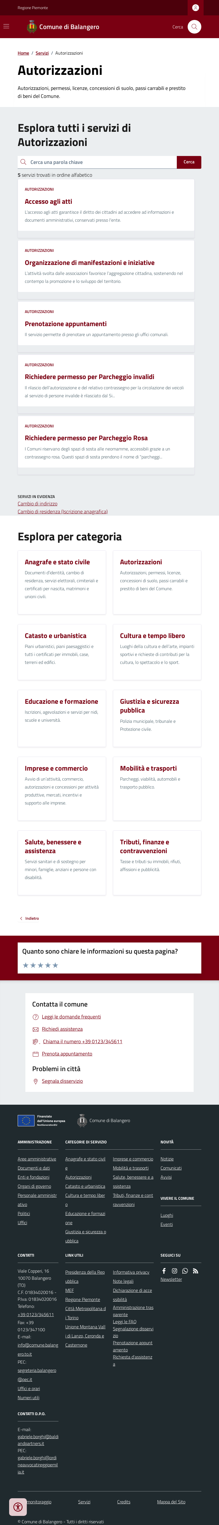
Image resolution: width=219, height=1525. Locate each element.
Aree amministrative (37, 1158)
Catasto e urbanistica (85, 1186)
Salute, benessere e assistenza (133, 1181)
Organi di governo (34, 1186)
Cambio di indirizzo (37, 503)
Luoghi (167, 1215)
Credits (123, 1501)
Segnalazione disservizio (133, 1332)
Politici (24, 1213)
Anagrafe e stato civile (85, 1163)
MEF (69, 1290)
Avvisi (166, 1177)
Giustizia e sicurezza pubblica (85, 1236)
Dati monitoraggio (34, 1501)
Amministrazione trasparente (133, 1311)
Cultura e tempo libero (85, 1200)
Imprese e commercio (133, 1158)
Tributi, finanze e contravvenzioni (133, 1200)
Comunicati (171, 1167)
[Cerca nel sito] (192, 27)
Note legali (123, 1281)
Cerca (189, 161)
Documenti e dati (34, 1167)
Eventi (167, 1224)
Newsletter (171, 1279)
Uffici (22, 1222)
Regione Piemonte (33, 8)
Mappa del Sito (171, 1501)
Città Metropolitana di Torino (85, 1313)
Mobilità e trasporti (131, 1167)
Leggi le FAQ (125, 1321)
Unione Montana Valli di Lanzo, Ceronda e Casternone (85, 1335)
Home (23, 53)
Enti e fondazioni (33, 1177)
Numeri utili (28, 1397)
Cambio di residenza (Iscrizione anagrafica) (63, 511)
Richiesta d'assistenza (132, 1360)
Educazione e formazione (85, 1218)
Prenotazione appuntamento (133, 1346)
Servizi (42, 53)
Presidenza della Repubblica (85, 1277)
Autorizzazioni (39, 189)
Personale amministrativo (37, 1200)
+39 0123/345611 (36, 1314)
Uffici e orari (29, 1388)
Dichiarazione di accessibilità (132, 1295)
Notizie (167, 1158)
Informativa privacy (131, 1272)
